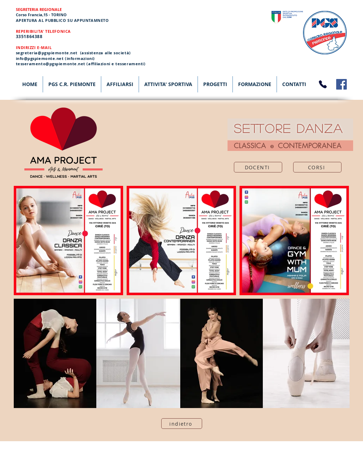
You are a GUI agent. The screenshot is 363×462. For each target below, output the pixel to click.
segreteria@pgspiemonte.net (47, 52)
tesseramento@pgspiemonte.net (50, 63)
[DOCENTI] (258, 167)
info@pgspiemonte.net (40, 58)
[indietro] (181, 423)
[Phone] (322, 84)
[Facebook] (341, 84)
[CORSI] (317, 167)
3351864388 (29, 36)
